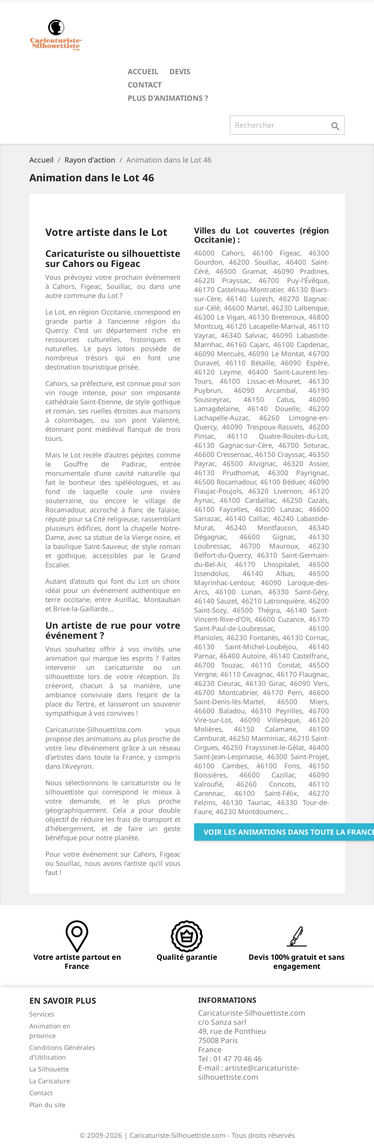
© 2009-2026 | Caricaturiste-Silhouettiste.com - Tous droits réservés (187, 1135)
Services (41, 1014)
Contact (145, 85)
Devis (179, 71)
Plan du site (47, 1104)
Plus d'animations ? (168, 98)
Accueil (143, 71)
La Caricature (49, 1080)
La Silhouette (49, 1069)
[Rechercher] (287, 125)
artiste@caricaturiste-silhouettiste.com (248, 1072)
